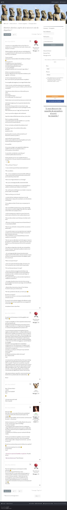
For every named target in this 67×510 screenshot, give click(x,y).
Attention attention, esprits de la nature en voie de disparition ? (21, 28)
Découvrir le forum (47, 50)
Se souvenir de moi (49, 41)
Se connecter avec (55, 101)
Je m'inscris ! (55, 96)
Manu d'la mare (36, 47)
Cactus (36, 390)
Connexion (45, 28)
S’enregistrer (51, 28)
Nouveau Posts (46, 53)
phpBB (7, 507)
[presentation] (56, 89)
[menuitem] (2, 2)
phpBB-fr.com (8, 508)
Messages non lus (47, 55)
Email (47, 65)
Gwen (36, 413)
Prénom (48, 71)
